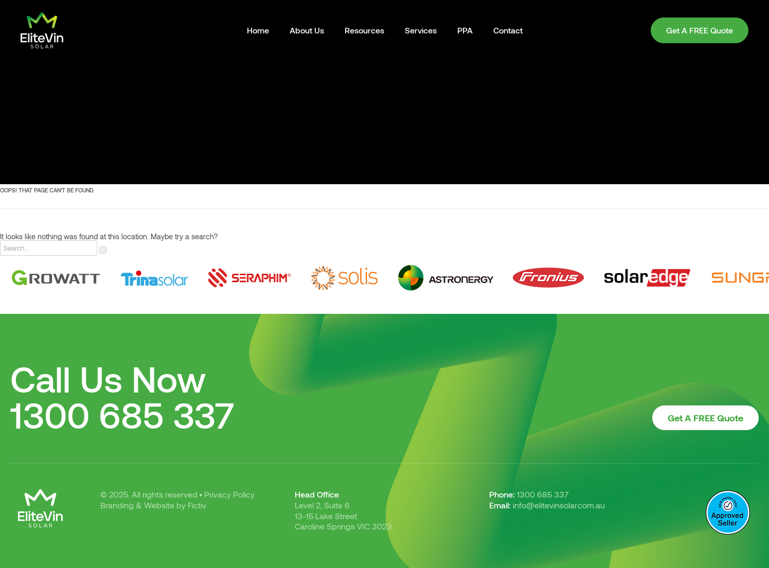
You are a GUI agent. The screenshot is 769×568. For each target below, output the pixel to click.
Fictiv (197, 505)
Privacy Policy (229, 494)
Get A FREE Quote (699, 30)
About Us (307, 30)
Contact (508, 30)
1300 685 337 (122, 414)
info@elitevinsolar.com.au (559, 505)
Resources (364, 30)
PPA (465, 30)
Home (258, 30)
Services (421, 30)
